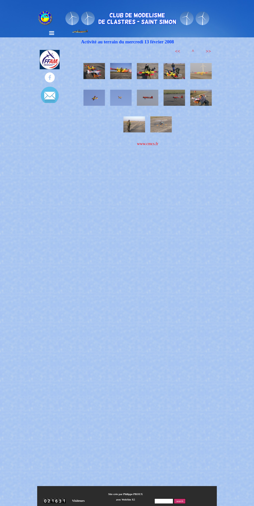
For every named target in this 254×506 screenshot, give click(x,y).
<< (177, 51)
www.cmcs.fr (147, 144)
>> (208, 51)
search (179, 501)
